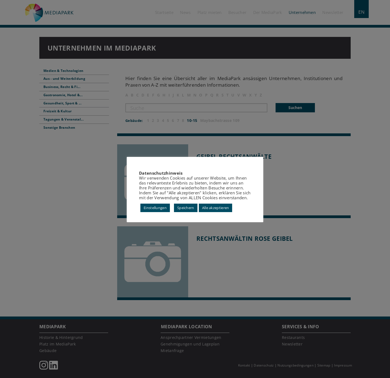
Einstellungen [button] (155, 207)
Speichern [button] (185, 207)
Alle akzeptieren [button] (215, 207)
